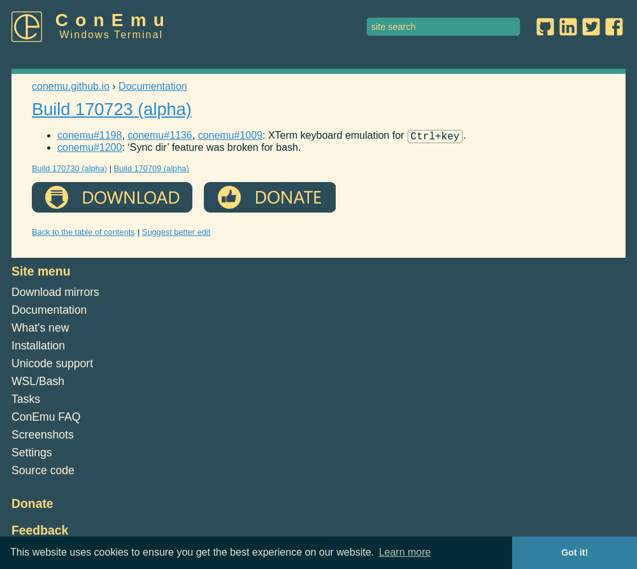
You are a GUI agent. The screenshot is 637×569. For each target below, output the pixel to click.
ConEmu (113, 20)
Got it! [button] (574, 552)
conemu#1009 (230, 137)
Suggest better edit (176, 234)
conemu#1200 (89, 149)
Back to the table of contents (83, 234)
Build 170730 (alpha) (69, 170)
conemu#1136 (159, 137)
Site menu (41, 273)
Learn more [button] (405, 552)
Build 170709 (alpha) (151, 170)
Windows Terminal (111, 34)
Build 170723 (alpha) (112, 109)
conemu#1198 (89, 137)
